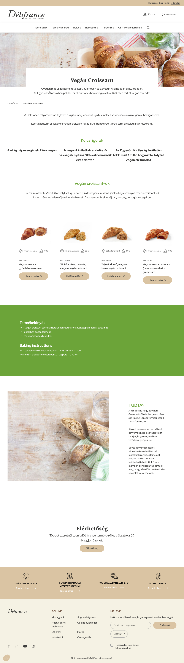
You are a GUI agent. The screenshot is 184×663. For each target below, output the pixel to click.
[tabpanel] (33, 249)
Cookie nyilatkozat (87, 622)
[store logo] (26, 14)
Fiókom (146, 14)
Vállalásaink (57, 636)
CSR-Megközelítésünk (130, 27)
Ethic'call (56, 631)
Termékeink (41, 27)
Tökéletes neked (60, 27)
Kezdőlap (13, 103)
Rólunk (77, 27)
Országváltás (84, 636)
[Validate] (164, 624)
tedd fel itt (175, 3)
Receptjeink (91, 27)
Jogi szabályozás (86, 616)
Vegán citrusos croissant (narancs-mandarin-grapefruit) (156, 267)
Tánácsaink (108, 27)
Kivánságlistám (168, 14)
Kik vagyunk (58, 616)
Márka (80, 631)
